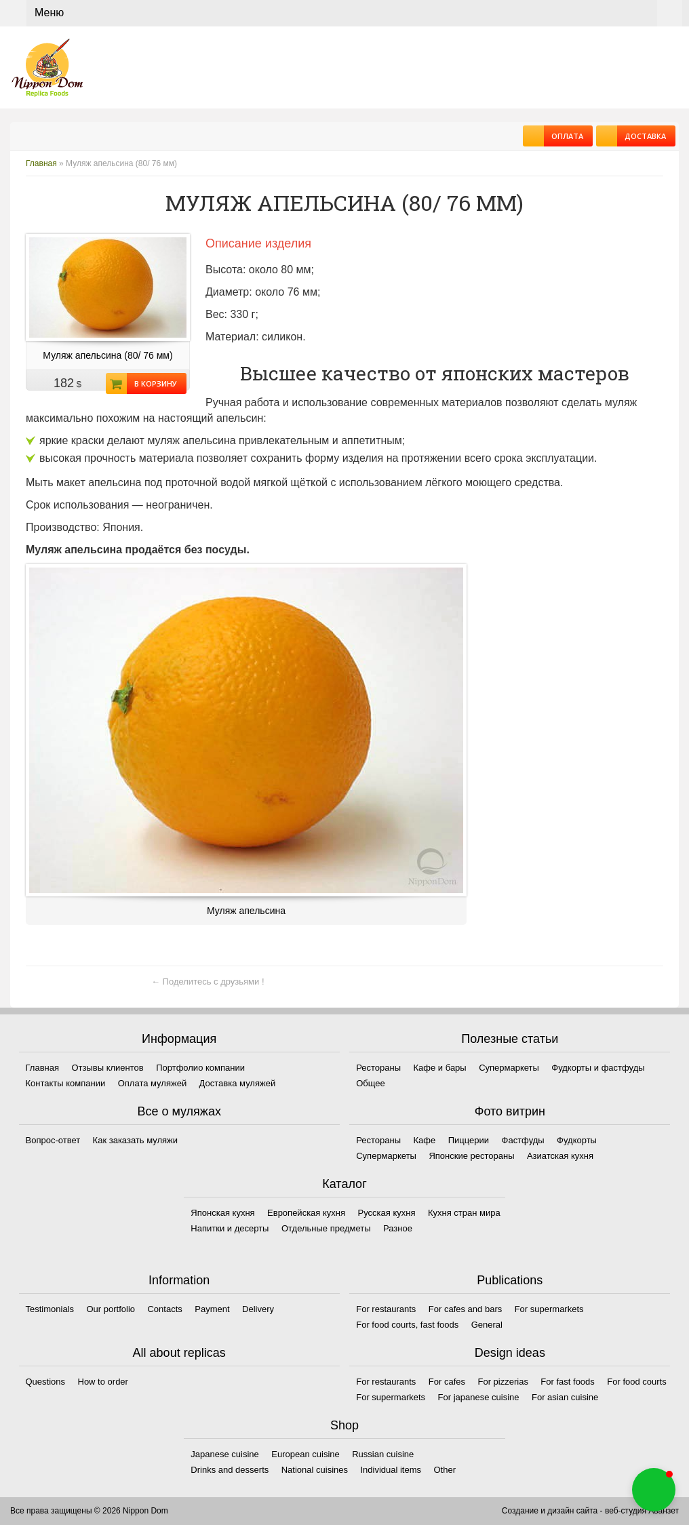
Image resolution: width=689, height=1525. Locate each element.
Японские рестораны (471, 1156)
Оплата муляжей (152, 1083)
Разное (397, 1228)
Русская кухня (387, 1213)
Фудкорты (577, 1140)
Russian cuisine (383, 1454)
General (487, 1325)
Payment (212, 1309)
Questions (46, 1382)
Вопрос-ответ (53, 1140)
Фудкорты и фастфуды (597, 1068)
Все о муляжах (179, 1111)
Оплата (563, 135)
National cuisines (314, 1470)
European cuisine (305, 1454)
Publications (510, 1280)
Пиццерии (468, 1140)
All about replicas (179, 1353)
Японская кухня (222, 1213)
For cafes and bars (465, 1309)
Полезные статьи (509, 1039)
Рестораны (378, 1068)
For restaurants (386, 1309)
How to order (103, 1382)
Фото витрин (510, 1111)
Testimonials (50, 1309)
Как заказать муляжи (135, 1140)
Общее (370, 1083)
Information (179, 1280)
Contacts (164, 1309)
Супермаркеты (509, 1068)
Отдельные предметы (326, 1228)
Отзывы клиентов (107, 1068)
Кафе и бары (440, 1068)
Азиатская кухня (560, 1156)
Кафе (425, 1140)
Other (445, 1470)
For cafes (447, 1382)
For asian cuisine (565, 1397)
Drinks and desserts (230, 1470)
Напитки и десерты (230, 1228)
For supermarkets (549, 1309)
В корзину (152, 383)
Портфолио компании (200, 1068)
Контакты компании (66, 1083)
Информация (179, 1039)
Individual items (390, 1470)
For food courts (636, 1382)
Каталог (344, 1184)
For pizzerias (502, 1382)
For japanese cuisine (478, 1397)
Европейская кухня (306, 1213)
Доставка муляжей (237, 1083)
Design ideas (510, 1353)
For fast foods (567, 1382)
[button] (653, 1489)
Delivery (258, 1309)
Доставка (641, 135)
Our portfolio (110, 1309)
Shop (344, 1425)
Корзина (669, 13)
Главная (41, 163)
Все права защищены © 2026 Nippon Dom (89, 1511)
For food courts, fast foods (407, 1325)
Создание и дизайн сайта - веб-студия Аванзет (590, 1511)
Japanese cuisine (224, 1454)
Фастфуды (523, 1140)
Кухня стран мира (464, 1213)
